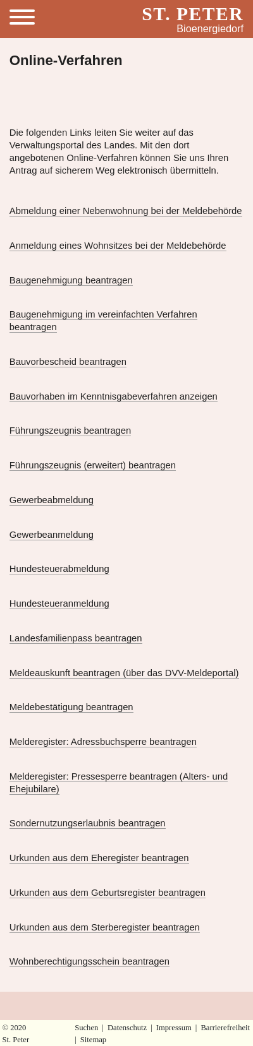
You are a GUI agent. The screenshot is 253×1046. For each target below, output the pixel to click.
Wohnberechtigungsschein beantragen (89, 961)
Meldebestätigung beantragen (71, 707)
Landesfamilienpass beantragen (75, 638)
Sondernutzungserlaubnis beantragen (87, 823)
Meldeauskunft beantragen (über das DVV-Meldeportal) (124, 673)
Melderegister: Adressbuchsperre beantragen (103, 742)
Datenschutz (127, 1027)
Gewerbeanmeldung (51, 535)
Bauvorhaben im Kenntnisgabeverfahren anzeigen (113, 396)
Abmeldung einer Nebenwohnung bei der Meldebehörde (125, 211)
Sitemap (93, 1039)
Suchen (86, 1027)
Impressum (174, 1027)
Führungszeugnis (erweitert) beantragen (92, 465)
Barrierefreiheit (225, 1027)
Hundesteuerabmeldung (59, 569)
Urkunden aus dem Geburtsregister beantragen (107, 893)
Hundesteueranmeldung (59, 603)
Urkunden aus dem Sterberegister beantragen (104, 927)
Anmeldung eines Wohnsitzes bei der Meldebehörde (117, 246)
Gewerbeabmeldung (51, 500)
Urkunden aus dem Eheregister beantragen (99, 858)
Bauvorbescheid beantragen (67, 362)
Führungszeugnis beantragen (70, 430)
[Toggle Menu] (26, 19)
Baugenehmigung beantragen (71, 280)
